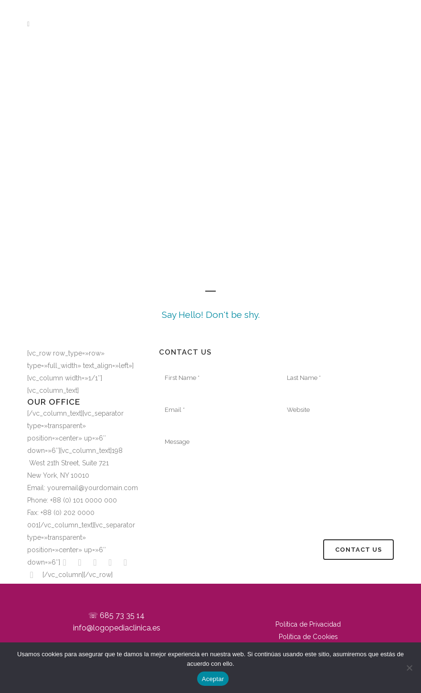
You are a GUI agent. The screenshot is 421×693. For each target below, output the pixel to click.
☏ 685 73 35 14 (116, 615)
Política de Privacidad (308, 624)
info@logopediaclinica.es (116, 627)
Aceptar (213, 678)
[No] (409, 667)
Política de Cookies (308, 636)
